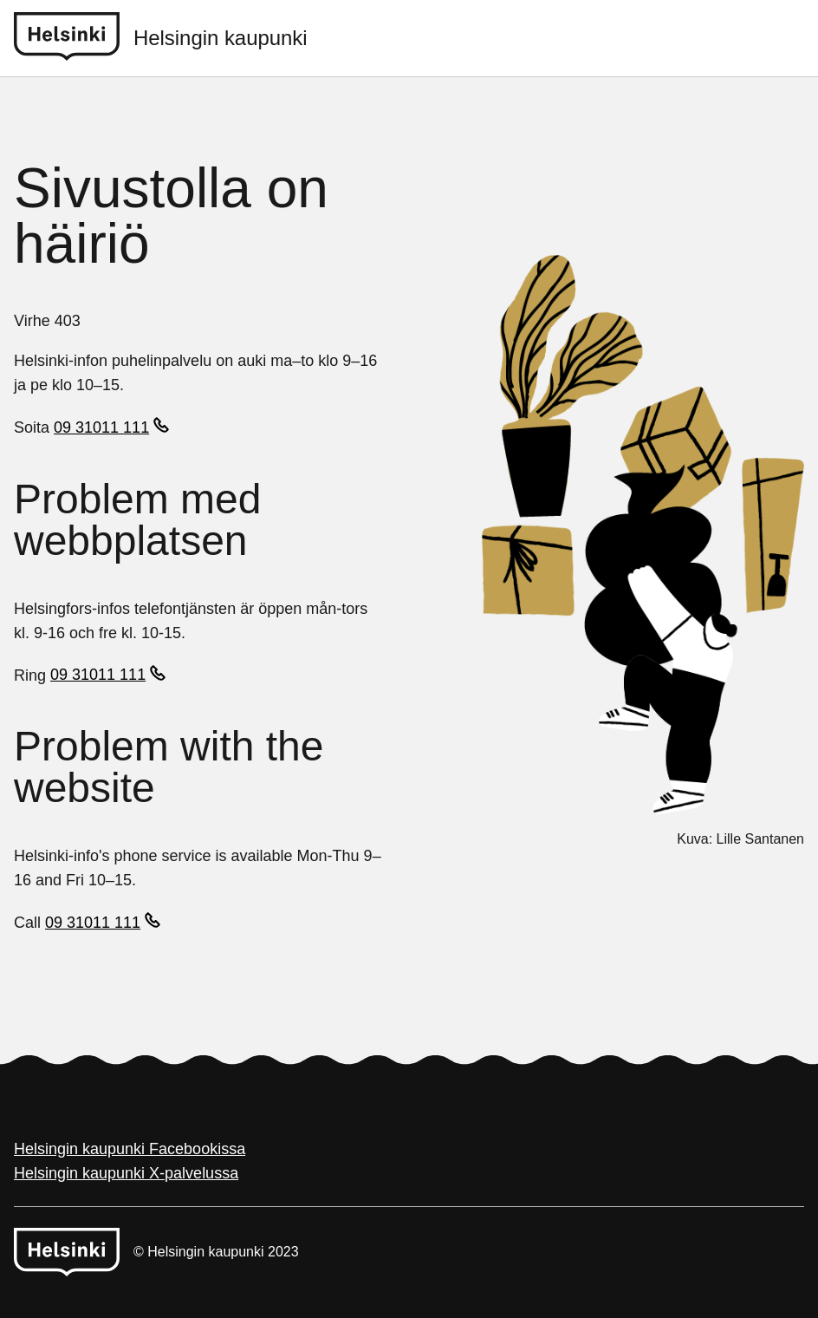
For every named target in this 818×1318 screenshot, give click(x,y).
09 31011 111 (101, 427)
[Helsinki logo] (73, 38)
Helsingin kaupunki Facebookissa (129, 1149)
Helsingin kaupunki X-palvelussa (126, 1173)
